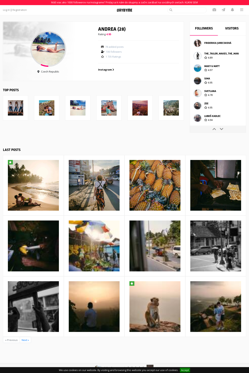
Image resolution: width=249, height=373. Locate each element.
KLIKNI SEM (191, 2)
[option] (218, 44)
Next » (25, 340)
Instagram (106, 69)
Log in (6, 10)
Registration (19, 10)
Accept (185, 370)
